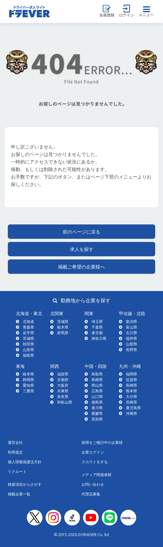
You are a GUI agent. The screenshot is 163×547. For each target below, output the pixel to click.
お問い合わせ (93, 484)
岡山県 (97, 385)
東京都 (97, 332)
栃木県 (62, 327)
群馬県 (62, 332)
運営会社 (15, 442)
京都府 (62, 379)
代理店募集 (91, 494)
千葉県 (97, 327)
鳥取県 (97, 374)
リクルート (17, 471)
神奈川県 (98, 338)
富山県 (131, 327)
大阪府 (62, 385)
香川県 (97, 407)
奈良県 (62, 396)
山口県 (97, 396)
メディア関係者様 (96, 474)
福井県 (131, 338)
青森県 (28, 327)
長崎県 (131, 385)
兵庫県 (62, 391)
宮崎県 (131, 402)
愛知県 (28, 385)
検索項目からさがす (25, 484)
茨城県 (62, 321)
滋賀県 (62, 374)
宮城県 (28, 338)
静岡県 (28, 379)
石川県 (131, 332)
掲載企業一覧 (19, 494)
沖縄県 (131, 413)
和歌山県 (64, 402)
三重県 (28, 391)
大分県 (131, 396)
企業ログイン (93, 452)
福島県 (28, 355)
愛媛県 (97, 413)
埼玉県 (97, 321)
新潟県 (131, 321)
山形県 (28, 349)
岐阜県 (28, 374)
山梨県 (131, 344)
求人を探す (81, 249)
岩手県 (28, 332)
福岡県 (131, 374)
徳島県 (97, 402)
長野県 (131, 349)
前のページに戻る (81, 231)
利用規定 (15, 452)
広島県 (97, 391)
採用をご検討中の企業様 (102, 442)
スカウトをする (95, 461)
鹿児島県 (133, 407)
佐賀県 (131, 379)
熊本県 (131, 391)
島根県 (97, 379)
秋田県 (28, 344)
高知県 (97, 419)
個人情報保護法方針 (25, 461)
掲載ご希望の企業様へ (81, 266)
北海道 (28, 321)
